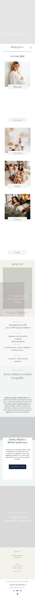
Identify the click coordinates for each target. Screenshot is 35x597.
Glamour (17, 219)
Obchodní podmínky (17, 571)
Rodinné (18, 186)
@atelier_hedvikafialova (17, 584)
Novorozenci (17, 120)
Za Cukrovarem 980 (17, 566)
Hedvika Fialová (21, 587)
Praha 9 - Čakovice (17, 568)
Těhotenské (17, 87)
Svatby (17, 252)
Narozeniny (17, 153)
